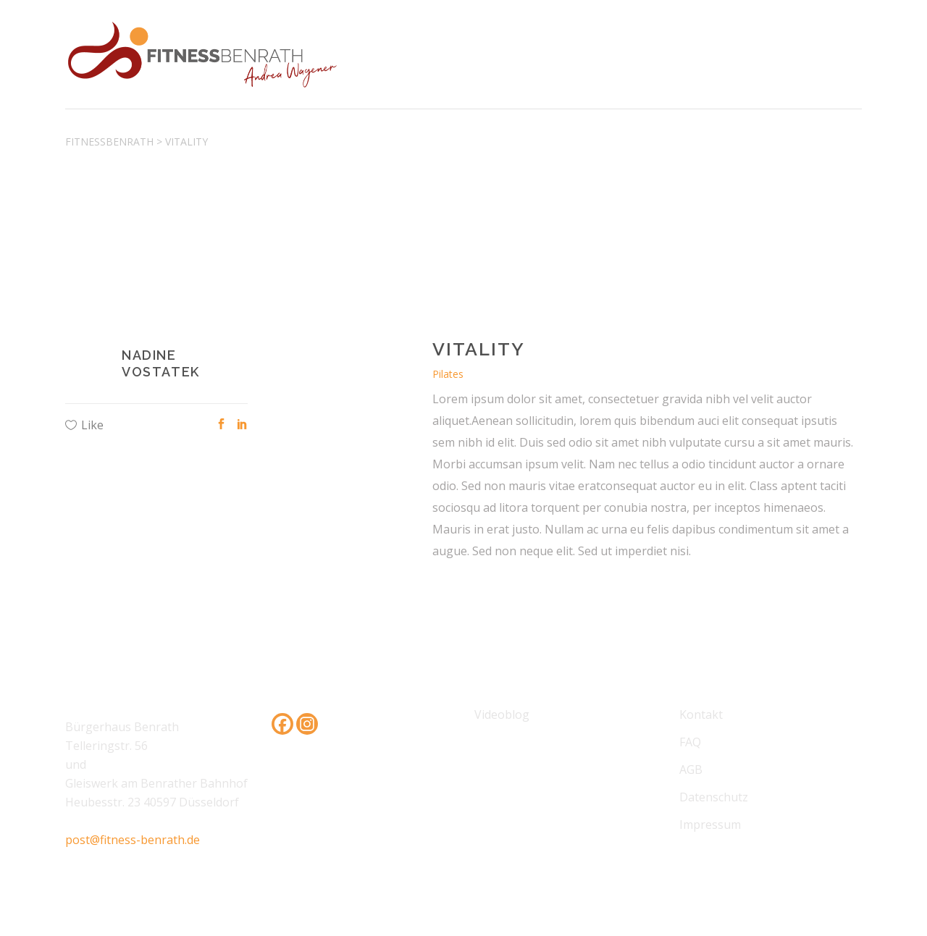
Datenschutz (713, 797)
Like (92, 425)
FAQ (690, 742)
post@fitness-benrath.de (132, 840)
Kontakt (701, 714)
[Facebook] (282, 724)
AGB (690, 769)
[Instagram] (307, 724)
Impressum (710, 824)
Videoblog (501, 714)
